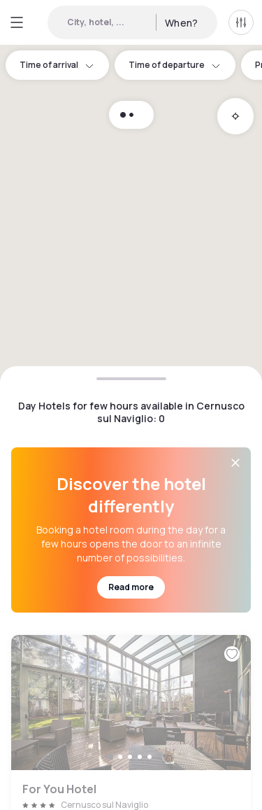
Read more (131, 587)
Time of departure (175, 65)
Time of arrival (57, 65)
